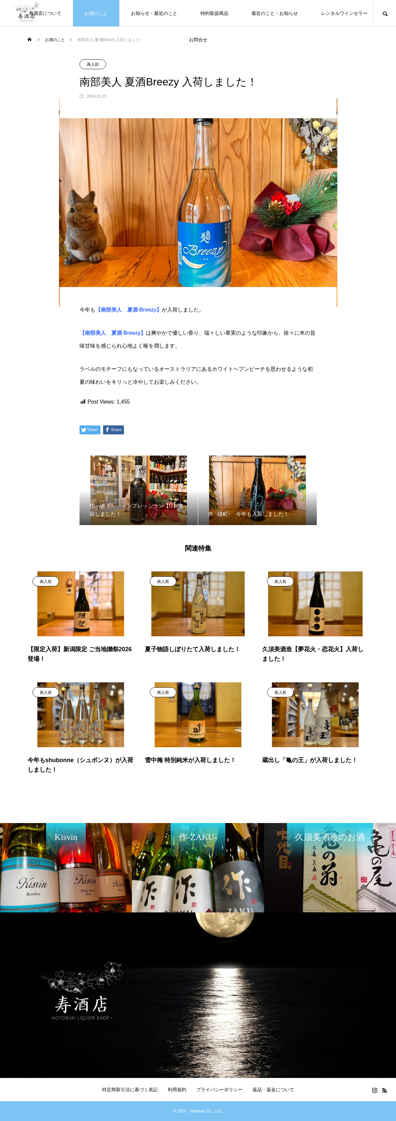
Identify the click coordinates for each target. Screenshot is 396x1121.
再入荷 (93, 64)
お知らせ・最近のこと (154, 13)
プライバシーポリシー (219, 1089)
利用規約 (177, 1089)
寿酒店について (45, 13)
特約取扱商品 (214, 13)
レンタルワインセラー (344, 13)
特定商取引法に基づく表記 (130, 1089)
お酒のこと (96, 13)
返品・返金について (273, 1089)
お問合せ (198, 39)
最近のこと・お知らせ (275, 13)
